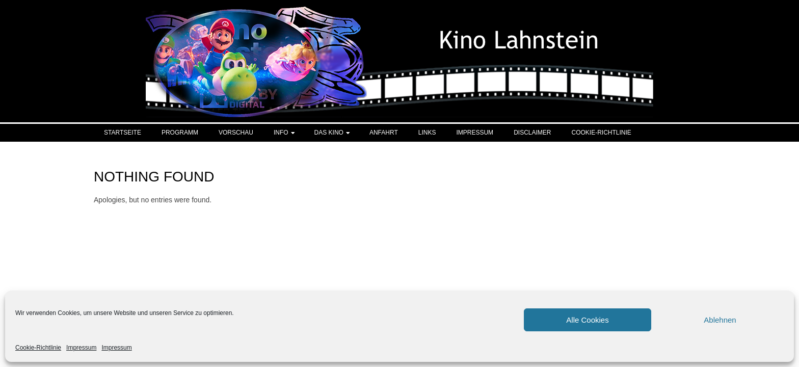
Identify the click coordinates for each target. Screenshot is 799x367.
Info (281, 132)
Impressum (81, 347)
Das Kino (328, 132)
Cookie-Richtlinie (38, 347)
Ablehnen (720, 320)
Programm (180, 132)
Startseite (122, 132)
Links (427, 132)
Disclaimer (532, 132)
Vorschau (236, 132)
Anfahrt (383, 132)
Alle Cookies (587, 320)
